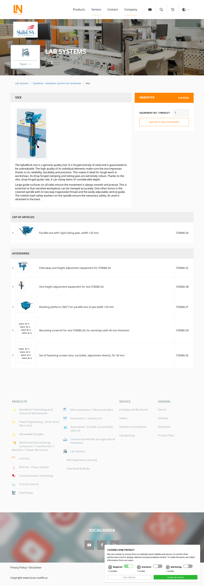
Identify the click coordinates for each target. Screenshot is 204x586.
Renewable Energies (31, 434)
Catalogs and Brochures (133, 409)
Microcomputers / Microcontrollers (91, 409)
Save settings (129, 577)
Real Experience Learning (82, 460)
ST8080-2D (182, 330)
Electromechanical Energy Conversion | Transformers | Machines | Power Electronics (33, 446)
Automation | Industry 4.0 (86, 418)
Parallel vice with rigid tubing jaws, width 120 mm (69, 233)
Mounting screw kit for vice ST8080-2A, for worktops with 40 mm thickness (84, 330)
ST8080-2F (182, 307)
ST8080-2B (182, 286)
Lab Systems (65, 51)
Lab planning (127, 435)
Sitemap (163, 418)
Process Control (29, 484)
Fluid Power (26, 493)
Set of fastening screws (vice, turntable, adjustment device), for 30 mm (81, 355)
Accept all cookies (175, 577)
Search (162, 409)
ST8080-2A (182, 233)
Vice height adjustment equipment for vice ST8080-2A (71, 286)
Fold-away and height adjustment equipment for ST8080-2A (75, 268)
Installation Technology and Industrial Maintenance (36, 411)
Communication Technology (36, 475)
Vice (49, 62)
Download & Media (78, 468)
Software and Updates (132, 427)
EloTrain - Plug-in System (34, 467)
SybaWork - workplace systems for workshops (57, 83)
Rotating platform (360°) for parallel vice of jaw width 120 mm (76, 307)
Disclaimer (164, 427)
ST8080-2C (182, 268)
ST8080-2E (182, 355)
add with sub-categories (164, 122)
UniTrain (24, 458)
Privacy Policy (166, 435)
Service (96, 9)
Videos (123, 418)
